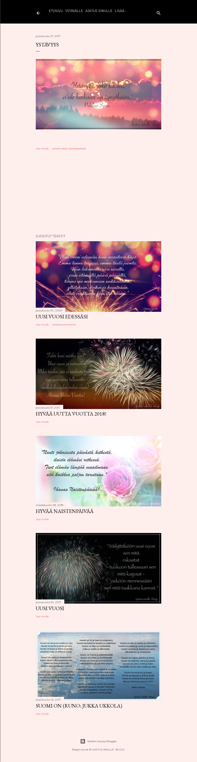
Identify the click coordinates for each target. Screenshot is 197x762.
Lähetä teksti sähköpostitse (69, 148)
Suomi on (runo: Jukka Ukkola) (79, 705)
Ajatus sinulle (98, 11)
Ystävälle (74, 11)
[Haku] (158, 12)
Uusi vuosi (50, 608)
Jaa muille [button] (42, 148)
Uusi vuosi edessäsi (62, 316)
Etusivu (56, 11)
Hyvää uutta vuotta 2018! (71, 413)
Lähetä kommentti (64, 324)
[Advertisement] (98, 192)
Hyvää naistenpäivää (64, 511)
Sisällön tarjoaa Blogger (98, 741)
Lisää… (120, 11)
